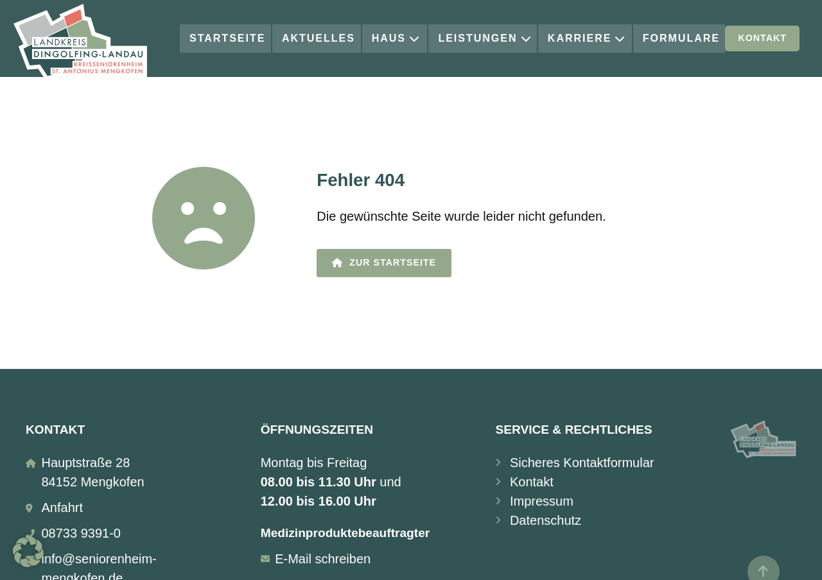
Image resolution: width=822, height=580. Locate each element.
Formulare (681, 38)
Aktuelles (318, 38)
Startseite (227, 38)
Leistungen (485, 38)
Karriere (587, 38)
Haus (396, 38)
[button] (28, 552)
